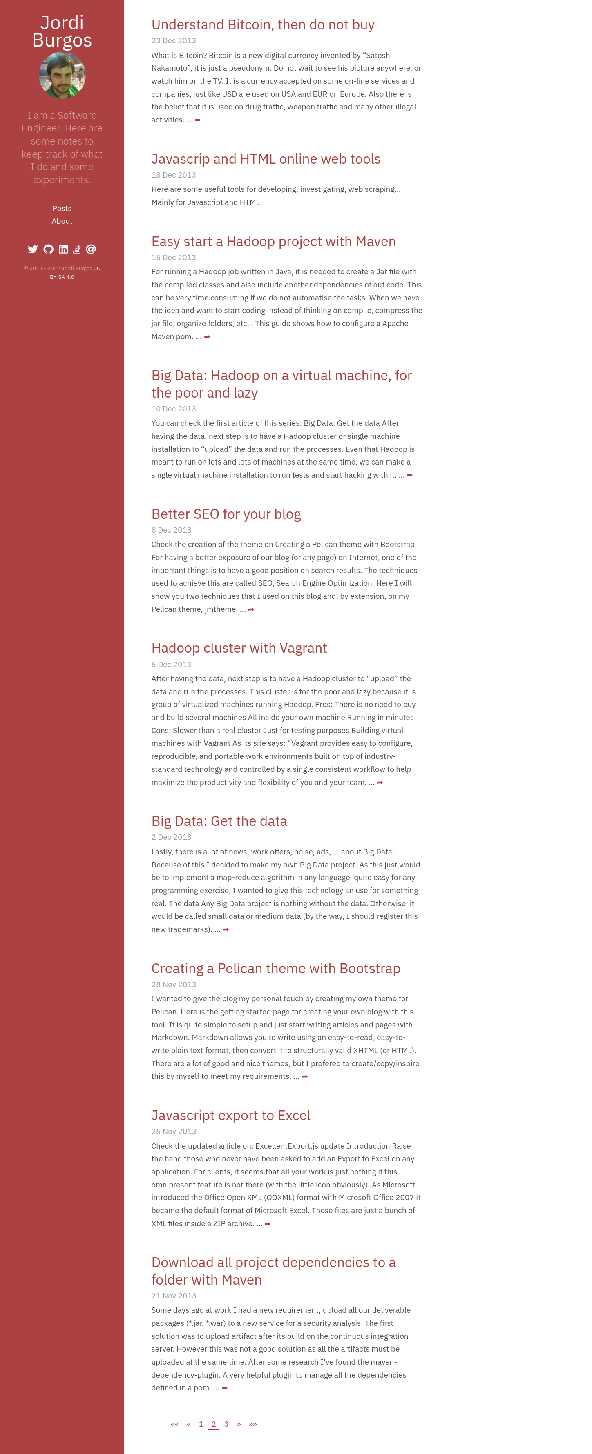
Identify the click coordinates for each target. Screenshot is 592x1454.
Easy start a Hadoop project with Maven (274, 241)
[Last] (253, 1423)
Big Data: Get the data (220, 820)
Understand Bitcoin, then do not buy (263, 24)
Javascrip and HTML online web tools (266, 158)
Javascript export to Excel (231, 1115)
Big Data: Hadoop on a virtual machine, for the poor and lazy (282, 383)
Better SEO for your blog (226, 513)
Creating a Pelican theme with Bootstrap (276, 968)
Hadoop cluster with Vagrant (240, 647)
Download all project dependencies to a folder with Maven (274, 1270)
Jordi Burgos (62, 30)
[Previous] (189, 1423)
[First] (175, 1423)
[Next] (239, 1423)
